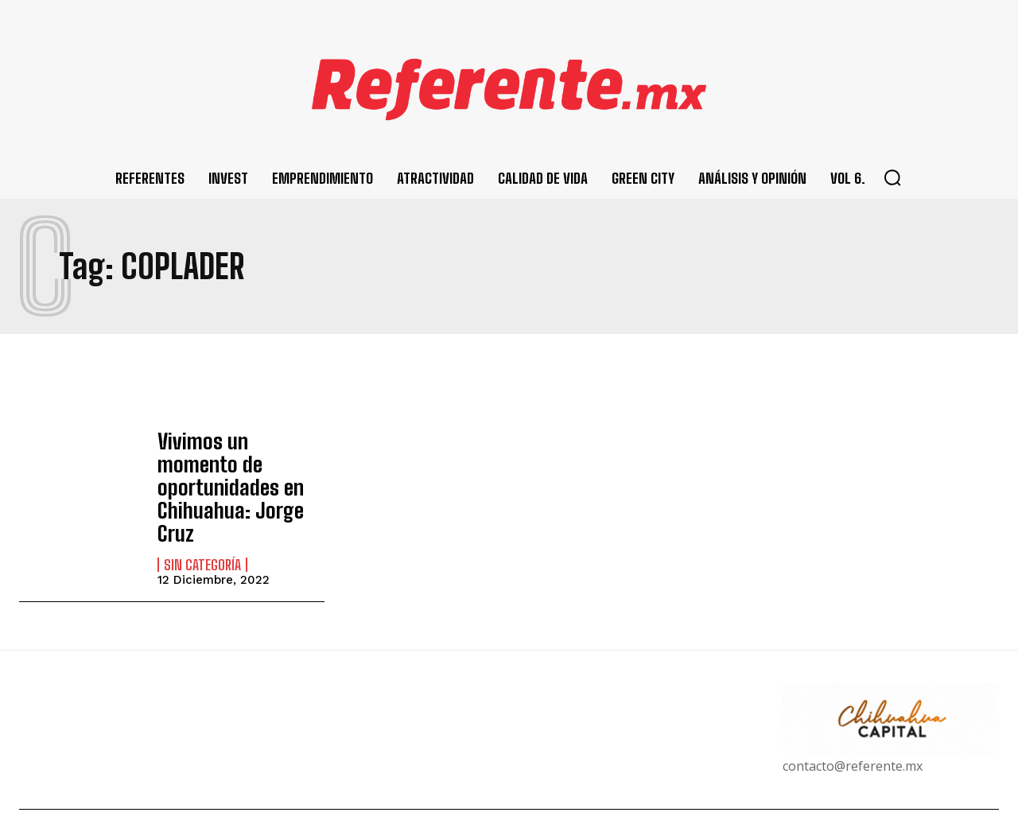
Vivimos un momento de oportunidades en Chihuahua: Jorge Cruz (237, 472)
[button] (892, 177)
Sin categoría (202, 534)
